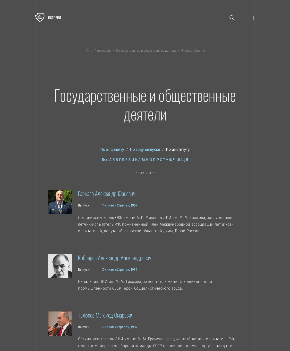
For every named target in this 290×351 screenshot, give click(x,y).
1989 (134, 205)
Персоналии (102, 50)
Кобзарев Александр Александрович (114, 257)
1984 (134, 327)
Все (105, 159)
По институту (178, 149)
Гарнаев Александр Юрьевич (106, 193)
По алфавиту (112, 149)
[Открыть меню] (253, 17)
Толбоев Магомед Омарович (105, 315)
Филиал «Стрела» (115, 205)
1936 (134, 270)
